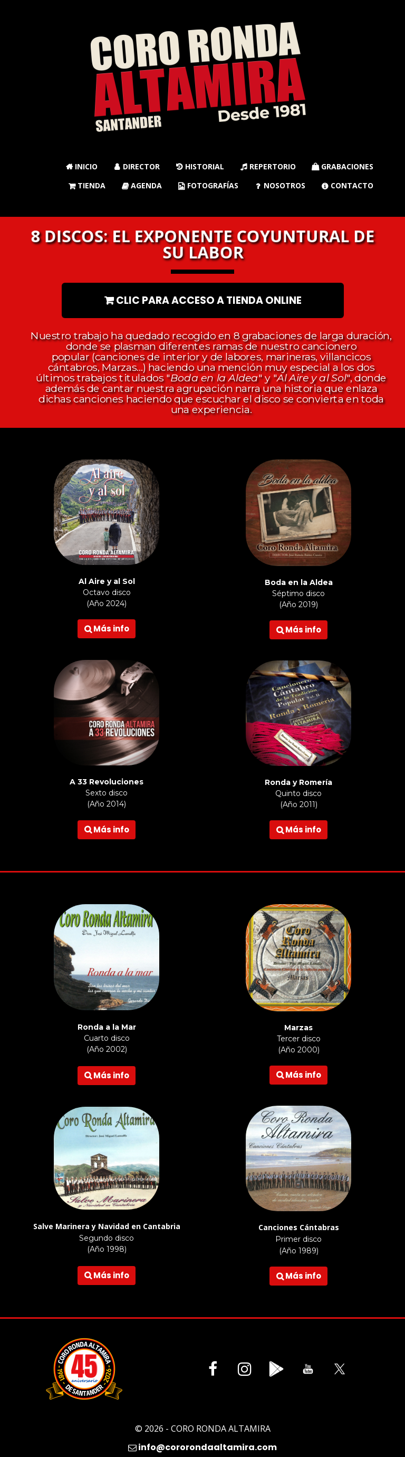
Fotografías (208, 185)
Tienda (86, 185)
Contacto (347, 185)
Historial (200, 166)
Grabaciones (342, 166)
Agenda (141, 185)
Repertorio (268, 166)
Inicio (81, 166)
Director (136, 166)
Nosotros (279, 185)
